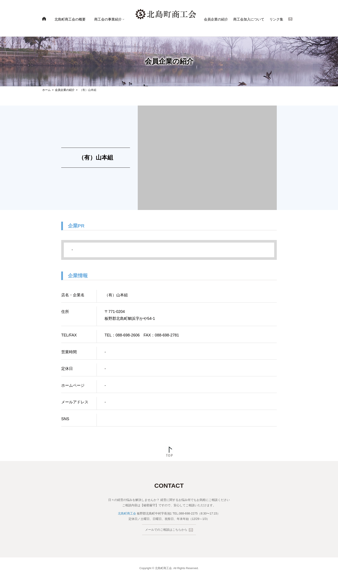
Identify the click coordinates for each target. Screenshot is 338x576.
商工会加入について (248, 19)
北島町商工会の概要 (70, 19)
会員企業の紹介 (216, 19)
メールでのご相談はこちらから (169, 530)
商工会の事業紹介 (108, 19)
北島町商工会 (127, 513)
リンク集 (276, 19)
